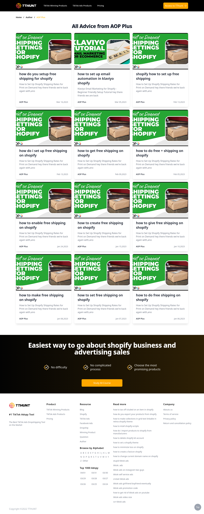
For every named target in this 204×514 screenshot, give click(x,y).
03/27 (105, 478)
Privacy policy (169, 418)
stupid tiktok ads (121, 460)
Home (19, 17)
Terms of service (170, 414)
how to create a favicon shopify (127, 451)
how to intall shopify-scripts (126, 426)
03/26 (83, 484)
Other (85, 460)
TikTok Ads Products (82, 5)
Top (197, 507)
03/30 (105, 472)
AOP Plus (41, 17)
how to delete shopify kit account (128, 438)
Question (84, 437)
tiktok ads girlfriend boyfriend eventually (132, 483)
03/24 (105, 484)
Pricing (100, 5)
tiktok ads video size (122, 497)
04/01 (83, 472)
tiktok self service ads (123, 474)
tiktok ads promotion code (125, 488)
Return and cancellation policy (177, 423)
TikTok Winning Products (55, 5)
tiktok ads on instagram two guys (128, 470)
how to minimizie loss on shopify (128, 447)
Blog (82, 409)
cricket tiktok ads (121, 479)
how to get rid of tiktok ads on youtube (131, 492)
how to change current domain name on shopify (135, 456)
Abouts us (167, 409)
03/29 (83, 478)
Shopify (83, 414)
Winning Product (87, 432)
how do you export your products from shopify (135, 414)
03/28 (94, 478)
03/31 (94, 472)
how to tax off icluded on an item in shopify (133, 409)
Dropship (84, 427)
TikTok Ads (85, 418)
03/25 (94, 484)
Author (29, 17)
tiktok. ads (118, 465)
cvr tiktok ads (119, 501)
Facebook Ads (86, 423)
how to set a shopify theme (125, 442)
